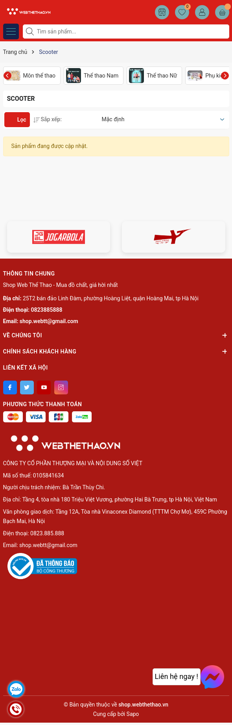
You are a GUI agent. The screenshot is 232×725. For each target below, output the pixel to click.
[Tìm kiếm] (31, 31)
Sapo (133, 714)
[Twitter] (27, 387)
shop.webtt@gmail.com (49, 321)
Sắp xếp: (47, 119)
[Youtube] (44, 387)
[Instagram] (61, 387)
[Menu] (11, 31)
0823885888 (47, 310)
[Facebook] (10, 387)
